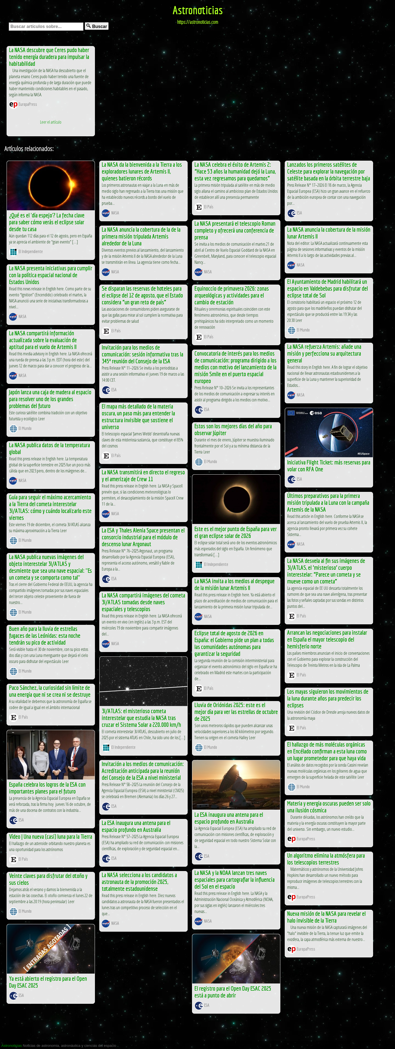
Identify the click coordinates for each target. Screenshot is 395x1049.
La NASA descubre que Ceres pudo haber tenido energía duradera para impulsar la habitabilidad (49, 56)
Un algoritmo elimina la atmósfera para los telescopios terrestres (326, 859)
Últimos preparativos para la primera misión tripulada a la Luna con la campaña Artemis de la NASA (328, 502)
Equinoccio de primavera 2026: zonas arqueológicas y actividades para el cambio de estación (231, 295)
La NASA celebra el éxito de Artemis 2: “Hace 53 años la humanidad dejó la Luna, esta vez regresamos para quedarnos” (235, 171)
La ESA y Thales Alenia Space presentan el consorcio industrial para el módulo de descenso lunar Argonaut (143, 537)
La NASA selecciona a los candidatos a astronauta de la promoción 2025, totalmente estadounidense (139, 881)
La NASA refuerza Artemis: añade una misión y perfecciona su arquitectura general (324, 353)
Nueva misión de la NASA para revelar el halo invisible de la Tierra (326, 917)
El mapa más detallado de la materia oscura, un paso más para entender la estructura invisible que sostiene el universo (138, 416)
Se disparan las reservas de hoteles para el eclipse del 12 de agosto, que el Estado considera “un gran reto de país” (142, 295)
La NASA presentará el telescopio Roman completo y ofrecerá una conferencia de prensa (234, 230)
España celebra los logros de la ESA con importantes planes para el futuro (47, 788)
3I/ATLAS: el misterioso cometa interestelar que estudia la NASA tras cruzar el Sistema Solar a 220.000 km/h (141, 717)
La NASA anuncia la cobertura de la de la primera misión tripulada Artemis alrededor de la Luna (141, 236)
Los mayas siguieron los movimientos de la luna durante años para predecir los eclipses (327, 698)
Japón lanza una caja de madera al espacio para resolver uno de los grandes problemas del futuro (50, 399)
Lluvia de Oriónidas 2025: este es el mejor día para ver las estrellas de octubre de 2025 (236, 711)
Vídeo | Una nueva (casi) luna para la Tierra (50, 836)
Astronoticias (198, 9)
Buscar (96, 26)
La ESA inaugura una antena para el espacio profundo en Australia (228, 818)
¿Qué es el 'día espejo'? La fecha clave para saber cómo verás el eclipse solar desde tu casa (46, 222)
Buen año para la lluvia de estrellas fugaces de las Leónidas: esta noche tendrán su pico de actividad (44, 635)
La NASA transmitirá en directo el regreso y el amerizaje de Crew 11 (143, 475)
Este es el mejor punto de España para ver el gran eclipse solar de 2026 (235, 532)
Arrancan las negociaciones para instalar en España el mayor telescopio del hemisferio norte (327, 639)
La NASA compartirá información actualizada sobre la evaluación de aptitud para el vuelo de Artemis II (43, 340)
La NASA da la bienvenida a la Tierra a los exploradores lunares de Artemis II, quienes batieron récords (142, 171)
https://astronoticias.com (197, 22)
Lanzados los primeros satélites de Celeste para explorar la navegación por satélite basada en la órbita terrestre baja (328, 171)
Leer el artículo (50, 122)
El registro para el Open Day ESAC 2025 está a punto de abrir (232, 992)
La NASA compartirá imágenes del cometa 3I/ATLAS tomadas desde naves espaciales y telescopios (143, 602)
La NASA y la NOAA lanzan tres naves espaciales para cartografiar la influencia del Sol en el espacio (234, 879)
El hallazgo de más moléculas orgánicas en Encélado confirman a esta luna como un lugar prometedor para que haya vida (327, 751)
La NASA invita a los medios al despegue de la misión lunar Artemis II (234, 584)
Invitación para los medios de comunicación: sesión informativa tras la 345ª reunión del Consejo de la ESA (142, 354)
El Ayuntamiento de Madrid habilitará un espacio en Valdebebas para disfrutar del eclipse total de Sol (327, 288)
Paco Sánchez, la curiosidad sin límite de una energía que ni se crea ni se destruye (50, 691)
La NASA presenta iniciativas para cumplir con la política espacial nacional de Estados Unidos (50, 275)
